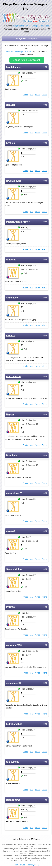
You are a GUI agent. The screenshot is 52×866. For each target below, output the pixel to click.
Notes (37, 95)
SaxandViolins (14, 569)
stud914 (10, 335)
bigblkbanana (13, 67)
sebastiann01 (13, 683)
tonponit (11, 259)
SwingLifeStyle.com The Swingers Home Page (30, 26)
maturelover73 (14, 493)
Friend (44, 95)
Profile (25, 95)
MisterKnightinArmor (18, 221)
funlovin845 (12, 762)
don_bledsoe (13, 376)
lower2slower (13, 181)
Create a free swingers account (18, 51)
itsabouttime (13, 800)
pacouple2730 (14, 645)
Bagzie (10, 414)
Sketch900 (12, 297)
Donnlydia (11, 455)
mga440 (10, 531)
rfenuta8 (10, 105)
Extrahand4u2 (14, 724)
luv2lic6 (10, 143)
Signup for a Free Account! (26, 60)
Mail (31, 95)
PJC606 (10, 607)
